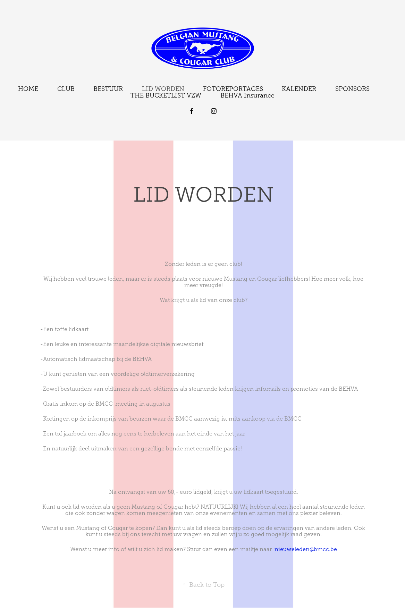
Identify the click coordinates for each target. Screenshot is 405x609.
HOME (28, 88)
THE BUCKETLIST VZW (165, 95)
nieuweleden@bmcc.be (306, 549)
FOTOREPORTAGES (233, 88)
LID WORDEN (163, 88)
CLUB (66, 88)
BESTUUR (108, 88)
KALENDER (299, 88)
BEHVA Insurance (247, 95)
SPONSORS (352, 88)
